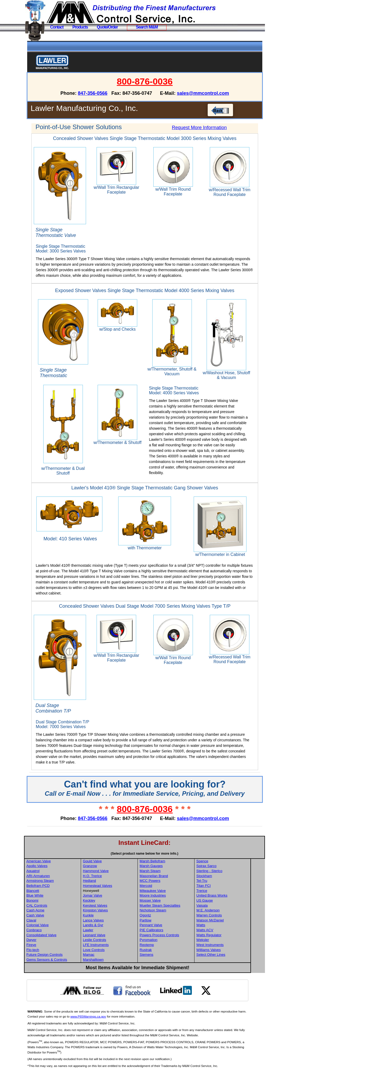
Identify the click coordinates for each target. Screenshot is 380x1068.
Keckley (105, 887)
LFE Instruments (112, 932)
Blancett (49, 877)
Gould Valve (108, 848)
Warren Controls (224, 902)
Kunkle (104, 902)
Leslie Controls (110, 927)
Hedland (105, 868)
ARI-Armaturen (54, 863)
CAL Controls (53, 892)
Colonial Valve (54, 912)
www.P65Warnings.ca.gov (113, 1003)
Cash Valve (52, 902)
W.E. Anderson (222, 897)
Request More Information (203, 127)
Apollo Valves (53, 853)
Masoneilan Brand (169, 863)
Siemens (162, 942)
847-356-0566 (101, 93)
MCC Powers (165, 868)
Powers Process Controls (174, 922)
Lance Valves (109, 907)
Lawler (104, 917)
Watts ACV (219, 917)
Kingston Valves (111, 897)
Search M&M (147, 27)
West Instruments (224, 932)
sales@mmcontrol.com (211, 93)
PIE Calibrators (167, 917)
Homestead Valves (113, 873)
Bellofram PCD (54, 873)
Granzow (106, 853)
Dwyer (48, 927)
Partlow (161, 907)
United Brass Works (226, 882)
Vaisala (216, 892)
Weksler (217, 927)
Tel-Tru (216, 868)
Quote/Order (107, 27)
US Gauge (219, 887)
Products (80, 27)
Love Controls (110, 937)
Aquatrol (49, 858)
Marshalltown (109, 947)
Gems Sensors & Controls (63, 947)
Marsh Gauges (166, 853)
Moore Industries (168, 882)
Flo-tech (49, 937)
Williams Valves (223, 937)
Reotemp (162, 932)
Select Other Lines (225, 942)
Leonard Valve (110, 922)
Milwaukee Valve (168, 877)
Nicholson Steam (168, 897)
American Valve (55, 848)
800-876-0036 (153, 81)
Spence (217, 848)
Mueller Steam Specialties (175, 892)
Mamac (105, 942)
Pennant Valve (166, 912)
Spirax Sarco (221, 853)
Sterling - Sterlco (224, 858)
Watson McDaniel (225, 907)
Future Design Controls (61, 942)
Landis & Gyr (109, 912)
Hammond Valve (112, 858)
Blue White (51, 882)
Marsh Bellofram (167, 848)
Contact (56, 27)
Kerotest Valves (111, 892)
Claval (48, 907)
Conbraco (50, 917)
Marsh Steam (165, 858)
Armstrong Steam (56, 868)
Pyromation (164, 927)
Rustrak (161, 937)
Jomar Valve (108, 882)
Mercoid (161, 873)
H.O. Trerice (108, 863)
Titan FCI (218, 873)
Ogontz (160, 902)
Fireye (48, 932)
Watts (215, 912)
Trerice (216, 877)
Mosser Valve (165, 887)
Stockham (219, 863)
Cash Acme (52, 897)
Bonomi (49, 887)
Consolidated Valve (58, 922)
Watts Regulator (223, 922)
